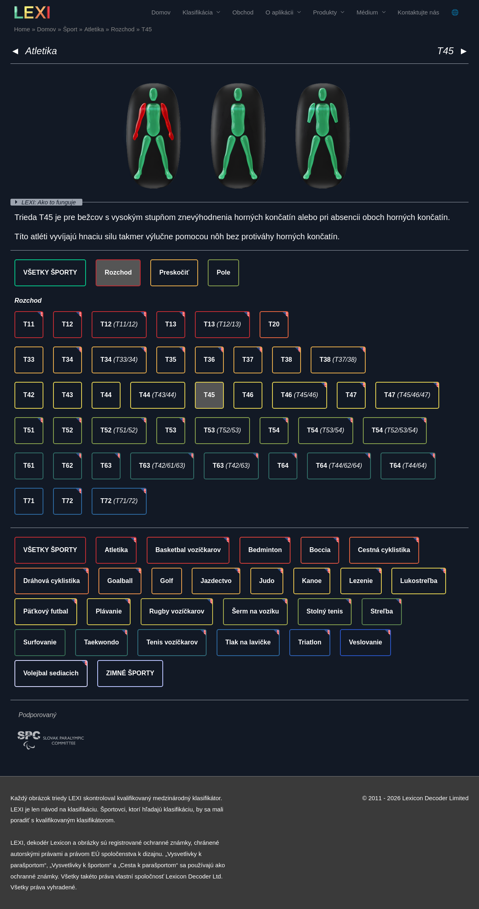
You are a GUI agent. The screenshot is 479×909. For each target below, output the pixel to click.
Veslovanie (365, 642)
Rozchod (118, 272)
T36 (209, 359)
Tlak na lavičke (248, 642)
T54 (274, 430)
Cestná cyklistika (384, 549)
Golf (166, 580)
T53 (170, 430)
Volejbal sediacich (51, 673)
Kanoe (312, 580)
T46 (248, 394)
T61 (29, 465)
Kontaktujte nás (418, 12)
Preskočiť (174, 272)
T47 (351, 394)
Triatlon (309, 642)
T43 (67, 394)
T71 (29, 500)
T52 (67, 430)
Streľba (382, 611)
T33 (29, 359)
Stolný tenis (325, 611)
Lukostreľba (418, 580)
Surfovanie (40, 642)
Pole (223, 272)
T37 (248, 359)
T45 (209, 394)
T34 (67, 359)
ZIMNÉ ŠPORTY (130, 673)
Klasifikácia (197, 12)
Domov (161, 12)
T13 (170, 324)
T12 (67, 324)
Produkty (325, 12)
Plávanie (109, 611)
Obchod (243, 12)
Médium (367, 12)
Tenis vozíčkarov (172, 642)
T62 (67, 465)
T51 (29, 430)
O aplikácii (279, 12)
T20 (274, 324)
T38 (286, 359)
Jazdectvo (216, 580)
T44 (106, 394)
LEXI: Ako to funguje (50, 202)
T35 (170, 359)
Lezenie (361, 580)
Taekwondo (101, 642)
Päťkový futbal (45, 611)
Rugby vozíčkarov (177, 611)
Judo (266, 580)
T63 (106, 465)
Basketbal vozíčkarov (188, 549)
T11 (29, 324)
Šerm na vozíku (255, 611)
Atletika (41, 50)
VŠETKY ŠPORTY (50, 272)
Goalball (120, 580)
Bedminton (265, 549)
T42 (29, 394)
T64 (283, 465)
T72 (67, 500)
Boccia (319, 549)
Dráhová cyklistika (51, 580)
